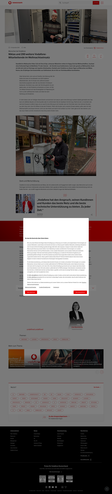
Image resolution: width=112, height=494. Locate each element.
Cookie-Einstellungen (44, 287)
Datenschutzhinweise (30, 287)
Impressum (56, 287)
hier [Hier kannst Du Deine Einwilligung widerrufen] (51, 247)
